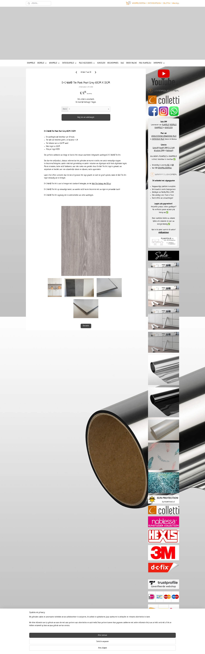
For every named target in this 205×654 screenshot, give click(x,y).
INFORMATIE (159, 63)
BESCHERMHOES (113, 63)
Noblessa (169, 151)
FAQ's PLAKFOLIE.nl (145, 63)
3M (165, 148)
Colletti (155, 148)
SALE (122, 63)
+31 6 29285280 (165, 632)
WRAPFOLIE (54, 63)
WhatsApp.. (175, 3)
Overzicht (86, 326)
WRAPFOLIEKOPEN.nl (139, 3)
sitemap (96, 649)
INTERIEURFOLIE (69, 63)
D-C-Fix (170, 148)
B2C (168, 165)
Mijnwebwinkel (123, 649)
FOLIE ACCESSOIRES (87, 63)
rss (100, 649)
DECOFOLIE (42, 63)
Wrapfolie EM (158, 151)
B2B (173, 165)
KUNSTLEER (101, 63)
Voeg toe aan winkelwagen (85, 117)
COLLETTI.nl (166, 3)
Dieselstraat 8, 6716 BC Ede (163, 635)
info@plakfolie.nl (163, 233)
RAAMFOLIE (31, 63)
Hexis (161, 148)
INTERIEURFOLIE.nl (154, 3)
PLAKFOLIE (165, 125)
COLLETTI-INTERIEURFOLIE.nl (41, 635)
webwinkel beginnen (107, 649)
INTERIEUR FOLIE (158, 139)
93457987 (166, 629)
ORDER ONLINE (131, 63)
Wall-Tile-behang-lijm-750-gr (101, 184)
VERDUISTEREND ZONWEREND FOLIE (163, 136)
